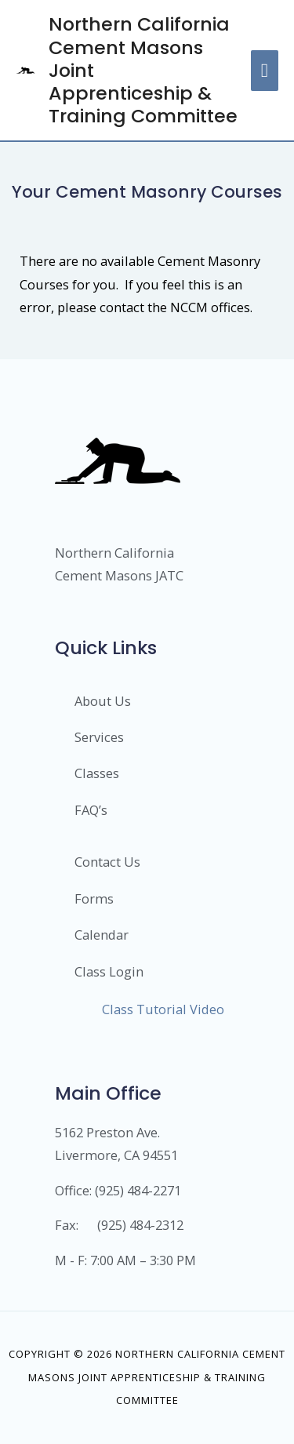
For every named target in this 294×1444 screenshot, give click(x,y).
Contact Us (107, 862)
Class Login (108, 971)
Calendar (101, 935)
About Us (102, 701)
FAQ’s (90, 810)
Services (99, 737)
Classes (96, 773)
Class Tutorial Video (163, 1009)
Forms (94, 898)
